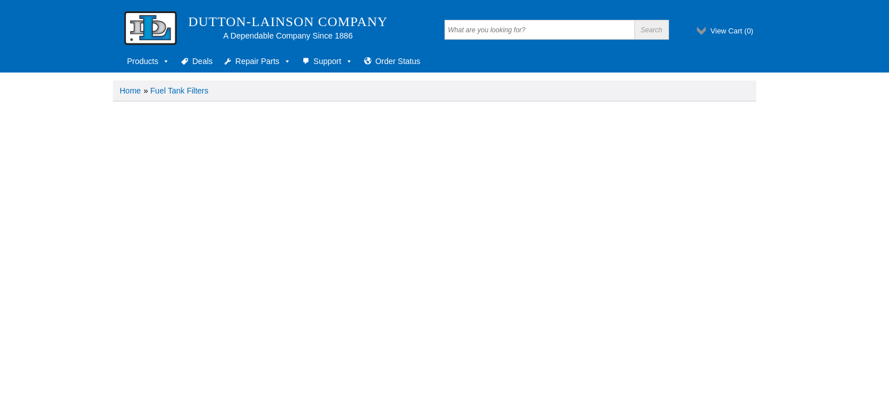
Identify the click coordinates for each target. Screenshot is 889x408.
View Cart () (731, 31)
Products (148, 61)
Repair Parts (263, 61)
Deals (202, 61)
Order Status (397, 61)
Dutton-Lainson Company (288, 21)
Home (130, 90)
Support (333, 61)
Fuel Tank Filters (179, 90)
